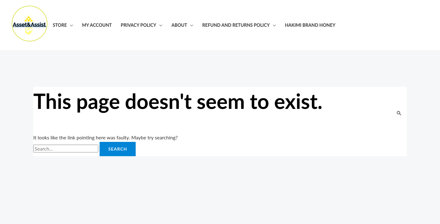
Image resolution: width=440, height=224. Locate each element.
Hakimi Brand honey (310, 25)
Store (60, 25)
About (179, 25)
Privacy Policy (138, 25)
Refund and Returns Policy (236, 25)
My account (97, 25)
